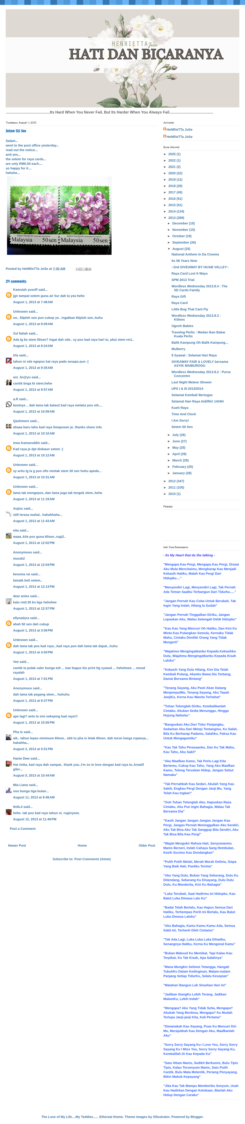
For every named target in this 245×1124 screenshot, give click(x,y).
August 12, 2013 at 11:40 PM (34, 819)
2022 (172, 160)
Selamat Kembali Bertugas (192, 395)
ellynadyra (21, 618)
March (177, 460)
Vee (16, 662)
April (176, 454)
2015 (172, 205)
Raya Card (180, 303)
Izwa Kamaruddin (26, 443)
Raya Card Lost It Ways (190, 273)
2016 (172, 198)
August (178, 249)
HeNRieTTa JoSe (180, 129)
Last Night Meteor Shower (192, 382)
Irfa (15, 355)
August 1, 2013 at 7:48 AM (33, 302)
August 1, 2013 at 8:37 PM (33, 700)
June (176, 441)
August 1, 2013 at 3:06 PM (33, 630)
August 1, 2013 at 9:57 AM (33, 389)
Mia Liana (20, 785)
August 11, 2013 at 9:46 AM (34, 797)
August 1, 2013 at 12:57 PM (34, 608)
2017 (172, 192)
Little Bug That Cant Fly (190, 309)
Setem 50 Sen (182, 427)
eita (16, 530)
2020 (172, 173)
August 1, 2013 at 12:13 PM (34, 586)
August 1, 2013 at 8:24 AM (33, 346)
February (179, 466)
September (181, 242)
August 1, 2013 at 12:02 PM (34, 543)
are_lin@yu (22, 377)
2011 (172, 487)
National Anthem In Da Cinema (195, 254)
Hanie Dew (21, 758)
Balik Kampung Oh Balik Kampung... (200, 342)
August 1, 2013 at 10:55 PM (34, 722)
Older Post (147, 845)
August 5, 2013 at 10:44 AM (34, 775)
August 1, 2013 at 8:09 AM (33, 324)
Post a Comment (23, 828)
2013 (172, 218)
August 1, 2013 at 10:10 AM (34, 433)
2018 (172, 186)
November (180, 229)
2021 (172, 167)
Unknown (20, 311)
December (180, 223)
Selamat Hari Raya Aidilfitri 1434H (198, 401)
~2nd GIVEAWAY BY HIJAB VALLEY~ (200, 267)
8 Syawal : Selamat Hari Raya (194, 355)
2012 (172, 481)
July (176, 435)
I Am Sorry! (180, 420)
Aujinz (18, 508)
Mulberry (178, 349)
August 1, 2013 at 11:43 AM (34, 521)
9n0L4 (18, 807)
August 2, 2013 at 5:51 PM (33, 749)
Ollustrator (161, 1117)
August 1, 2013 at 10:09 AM (34, 411)
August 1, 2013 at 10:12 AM (34, 455)
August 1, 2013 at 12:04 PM (34, 564)
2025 (172, 154)
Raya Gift (179, 296)
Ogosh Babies (182, 326)
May (176, 447)
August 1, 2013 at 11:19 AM (34, 499)
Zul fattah (20, 333)
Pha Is (18, 732)
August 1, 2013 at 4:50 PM (33, 652)
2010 (172, 494)
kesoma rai (21, 574)
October (179, 236)
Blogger (197, 1117)
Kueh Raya (180, 408)
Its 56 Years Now (184, 261)
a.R (15, 399)
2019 (172, 179)
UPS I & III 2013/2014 (187, 388)
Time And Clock (184, 414)
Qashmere (21, 421)
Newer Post (17, 845)
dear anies (21, 596)
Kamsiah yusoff (25, 289)
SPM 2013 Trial (183, 280)
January (179, 473)
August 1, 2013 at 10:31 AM (34, 477)
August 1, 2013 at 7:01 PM (33, 679)
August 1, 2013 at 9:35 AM (33, 367)
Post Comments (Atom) (92, 859)
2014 (172, 211)
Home (82, 845)
